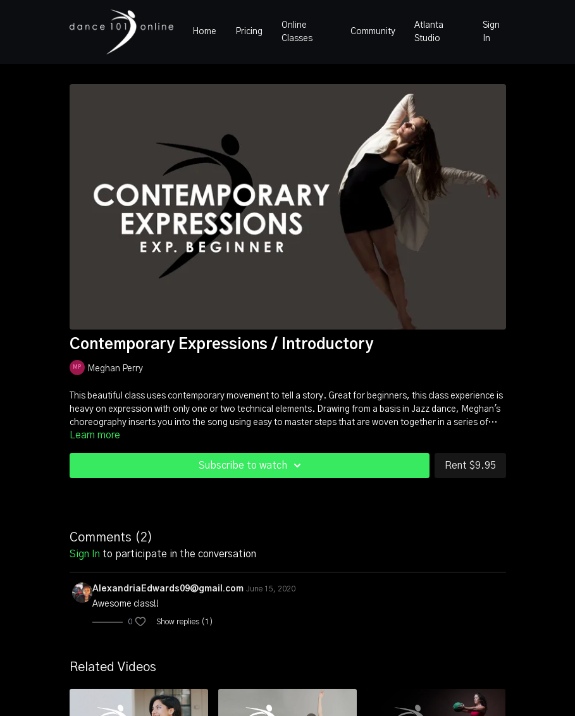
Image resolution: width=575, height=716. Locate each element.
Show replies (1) (184, 622)
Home (204, 31)
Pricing (249, 31)
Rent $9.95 (470, 465)
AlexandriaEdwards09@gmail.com (168, 588)
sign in (85, 554)
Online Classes (296, 32)
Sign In (491, 32)
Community (372, 31)
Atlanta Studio (428, 32)
